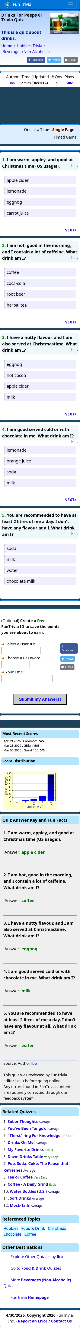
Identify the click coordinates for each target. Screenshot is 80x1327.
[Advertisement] (40, 105)
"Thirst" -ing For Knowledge (34, 1135)
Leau (19, 1080)
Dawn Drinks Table (25, 1156)
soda (11, 472)
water (12, 570)
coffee (13, 272)
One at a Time (36, 129)
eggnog (14, 202)
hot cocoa (16, 375)
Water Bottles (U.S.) (28, 1191)
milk (11, 397)
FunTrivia (29, 1297)
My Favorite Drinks (26, 1149)
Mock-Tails (20, 1205)
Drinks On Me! (21, 1142)
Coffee (30, 1234)
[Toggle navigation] (71, 4)
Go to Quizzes (35, 1268)
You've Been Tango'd (27, 1128)
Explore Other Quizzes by (36, 1256)
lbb (12, 83)
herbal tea (17, 305)
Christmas (57, 1228)
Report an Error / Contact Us (45, 1321)
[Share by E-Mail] (71, 60)
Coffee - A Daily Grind (28, 1184)
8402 (69, 83)
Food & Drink (33, 1228)
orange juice (19, 461)
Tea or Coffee (20, 1177)
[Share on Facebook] (36, 60)
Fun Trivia (17, 4)
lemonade (16, 191)
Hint (74, 165)
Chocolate (12, 1234)
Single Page (63, 129)
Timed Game (65, 137)
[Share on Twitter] (54, 60)
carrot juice (18, 213)
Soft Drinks (20, 1198)
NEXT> (70, 230)
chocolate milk (21, 581)
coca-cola (16, 283)
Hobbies (10, 1228)
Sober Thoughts (23, 1121)
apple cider (18, 180)
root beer (16, 294)
